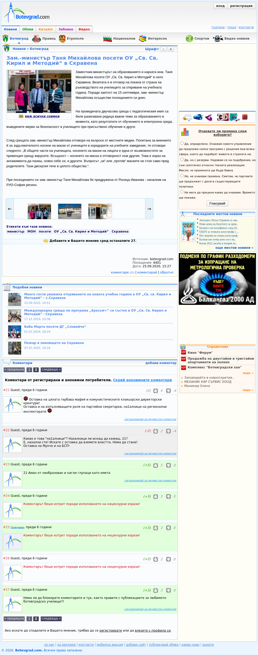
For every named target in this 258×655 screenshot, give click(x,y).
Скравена (120, 231)
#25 (6, 527)
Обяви (27, 29)
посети (45, 231)
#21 (6, 390)
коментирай (147, 272)
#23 (6, 464)
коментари (123, 272)
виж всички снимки (39, 116)
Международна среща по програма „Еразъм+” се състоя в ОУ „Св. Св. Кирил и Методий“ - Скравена (95, 312)
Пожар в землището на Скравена (54, 343)
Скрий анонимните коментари (142, 380)
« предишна (14, 369)
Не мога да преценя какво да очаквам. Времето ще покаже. (217, 194)
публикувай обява (164, 645)
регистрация (241, 6)
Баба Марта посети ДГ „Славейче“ (55, 327)
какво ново (190, 645)
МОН (32, 231)
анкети (208, 645)
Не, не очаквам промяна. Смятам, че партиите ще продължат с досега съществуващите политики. (216, 181)
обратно (166, 272)
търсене (218, 27)
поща (231, 27)
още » (248, 373)
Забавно (66, 29)
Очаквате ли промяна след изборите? (223, 133)
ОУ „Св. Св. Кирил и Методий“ (81, 231)
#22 (6, 430)
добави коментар (160, 363)
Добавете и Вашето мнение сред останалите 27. (89, 241)
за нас (49, 645)
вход (220, 6)
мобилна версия (110, 645)
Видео (84, 29)
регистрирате (111, 630)
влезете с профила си (153, 630)
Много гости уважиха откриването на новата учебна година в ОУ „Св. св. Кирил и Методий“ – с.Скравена (97, 296)
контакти (246, 27)
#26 (6, 558)
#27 (6, 589)
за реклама (66, 645)
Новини (10, 29)
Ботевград (39, 49)
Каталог (46, 29)
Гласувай (217, 203)
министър (15, 231)
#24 (6, 496)
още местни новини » (235, 248)
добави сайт (136, 645)
